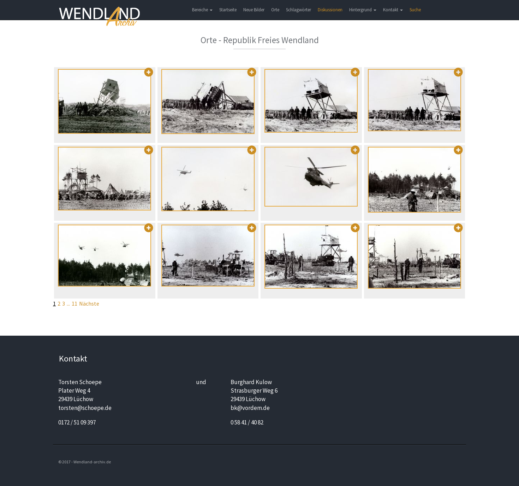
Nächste (89, 303)
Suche (415, 10)
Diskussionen (330, 10)
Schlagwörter (298, 10)
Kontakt (393, 10)
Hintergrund (362, 10)
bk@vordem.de (250, 408)
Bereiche (202, 10)
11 (74, 303)
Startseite (228, 10)
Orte (275, 10)
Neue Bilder (253, 10)
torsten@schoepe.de (85, 408)
